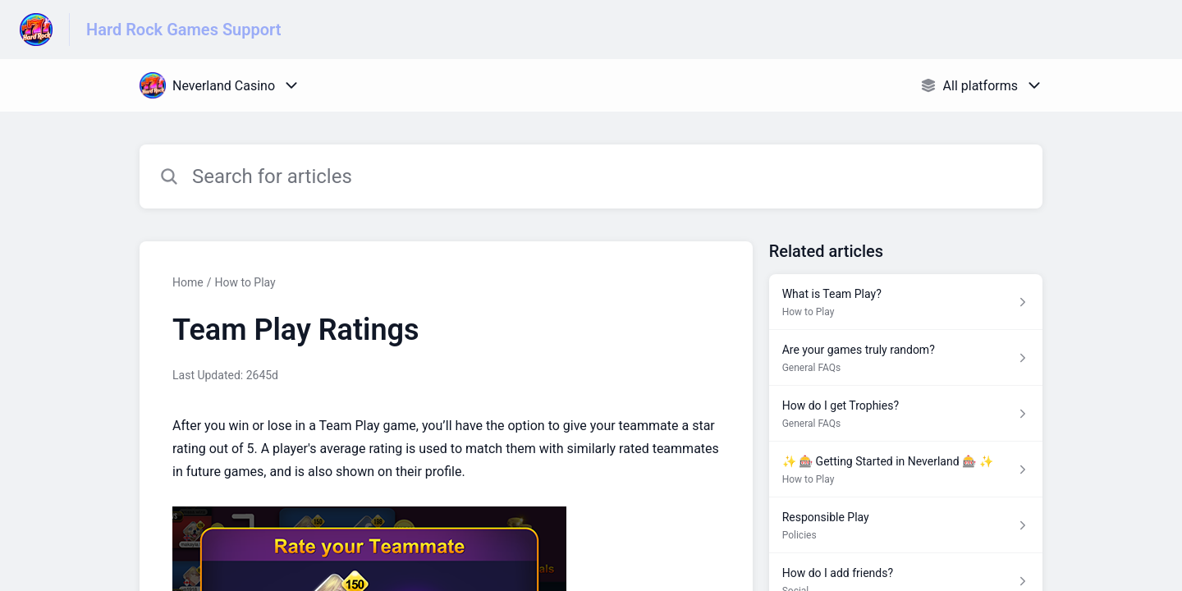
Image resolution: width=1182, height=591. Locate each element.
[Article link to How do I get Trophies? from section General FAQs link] (905, 414)
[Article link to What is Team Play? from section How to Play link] (905, 302)
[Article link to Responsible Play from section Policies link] (905, 525)
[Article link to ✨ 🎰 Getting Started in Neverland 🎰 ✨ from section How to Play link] (905, 469)
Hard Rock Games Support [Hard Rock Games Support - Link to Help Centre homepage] (183, 29)
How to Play (244, 282)
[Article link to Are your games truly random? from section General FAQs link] (905, 358)
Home (188, 282)
